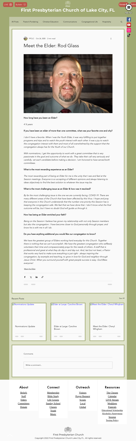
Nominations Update (25, 326)
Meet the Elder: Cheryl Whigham (104, 327)
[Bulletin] (21, 4)
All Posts (15, 22)
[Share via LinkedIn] (36, 277)
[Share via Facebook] (25, 277)
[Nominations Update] (29, 312)
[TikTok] (129, 35)
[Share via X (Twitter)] (31, 277)
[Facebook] (129, 19)
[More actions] (111, 38)
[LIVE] (8, 4)
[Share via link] (42, 277)
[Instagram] (129, 30)
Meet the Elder (30, 269)
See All (121, 298)
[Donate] (124, 4)
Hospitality (106, 22)
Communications (70, 22)
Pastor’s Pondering (30, 22)
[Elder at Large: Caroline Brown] (68, 312)
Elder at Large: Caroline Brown (65, 327)
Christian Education (50, 22)
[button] (129, 7)
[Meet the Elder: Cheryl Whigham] (107, 312)
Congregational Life (90, 22)
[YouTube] (129, 25)
